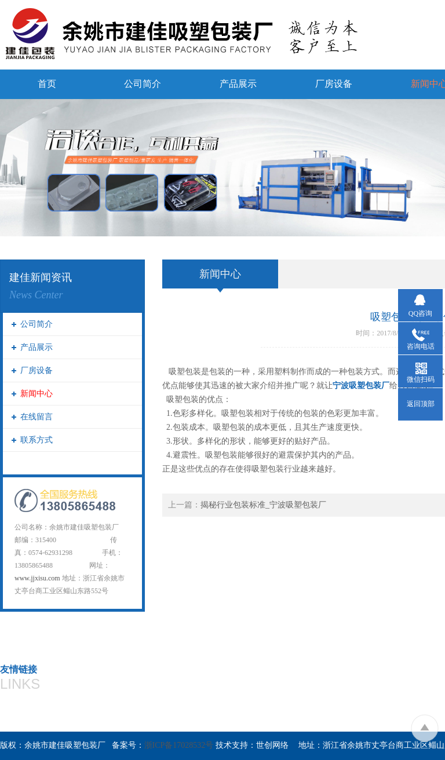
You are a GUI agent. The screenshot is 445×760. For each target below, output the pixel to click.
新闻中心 (36, 393)
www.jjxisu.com (37, 578)
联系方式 (36, 440)
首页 (47, 84)
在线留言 (36, 416)
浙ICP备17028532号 (179, 745)
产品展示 (238, 84)
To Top (424, 728)
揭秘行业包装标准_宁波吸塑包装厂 (263, 504)
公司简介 (142, 84)
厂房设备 (333, 84)
